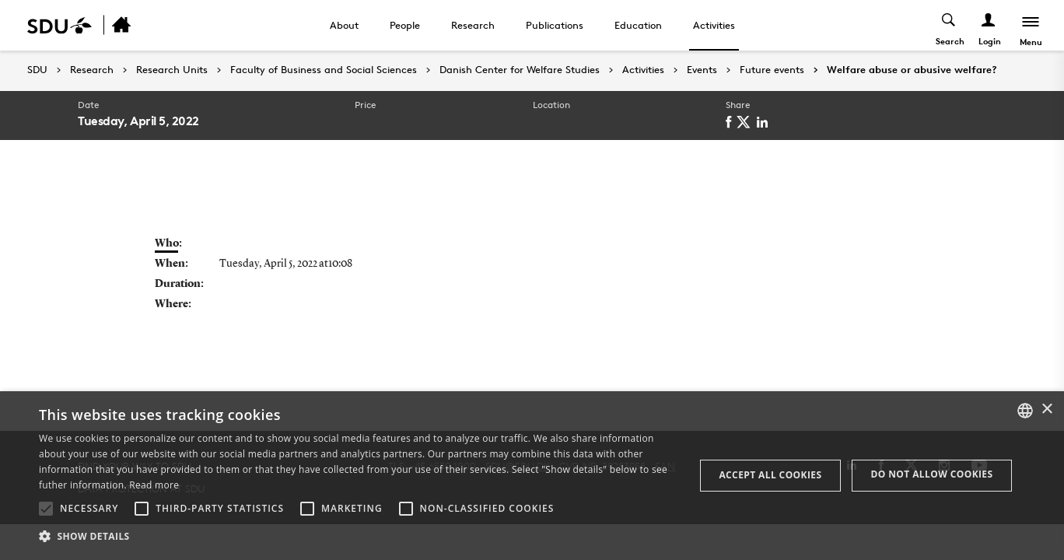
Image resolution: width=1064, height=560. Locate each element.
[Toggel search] (949, 25)
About (344, 25)
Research (473, 25)
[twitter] (746, 122)
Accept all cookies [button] (770, 474)
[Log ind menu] (989, 25)
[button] (45, 508)
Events (702, 70)
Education (638, 25)
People (405, 25)
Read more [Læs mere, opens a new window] (154, 485)
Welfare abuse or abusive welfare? (912, 70)
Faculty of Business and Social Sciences (323, 70)
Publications (554, 25)
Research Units (172, 70)
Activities (714, 25)
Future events (772, 70)
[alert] (532, 475)
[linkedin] (765, 122)
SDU (37, 70)
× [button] (1046, 409)
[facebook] (731, 122)
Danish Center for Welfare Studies (519, 70)
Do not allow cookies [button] (931, 474)
